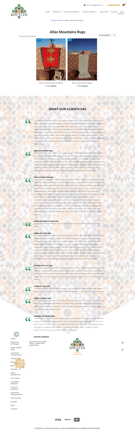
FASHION (14, 369)
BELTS (13, 362)
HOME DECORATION (15, 374)
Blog (122, 12)
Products (57, 12)
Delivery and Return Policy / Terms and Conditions (38, 343)
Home (47, 12)
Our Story (103, 12)
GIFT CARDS (15, 378)
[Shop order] (107, 35)
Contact (121, 14)
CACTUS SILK (15, 358)
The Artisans (16, 398)
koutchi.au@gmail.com (93, 5)
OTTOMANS (15, 344)
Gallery (114, 12)
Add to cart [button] (51, 90)
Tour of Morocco (89, 12)
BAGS (13, 366)
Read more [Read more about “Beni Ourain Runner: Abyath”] (82, 90)
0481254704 (114, 5)
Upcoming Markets (71, 12)
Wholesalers (16, 394)
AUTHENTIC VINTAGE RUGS (16, 354)
